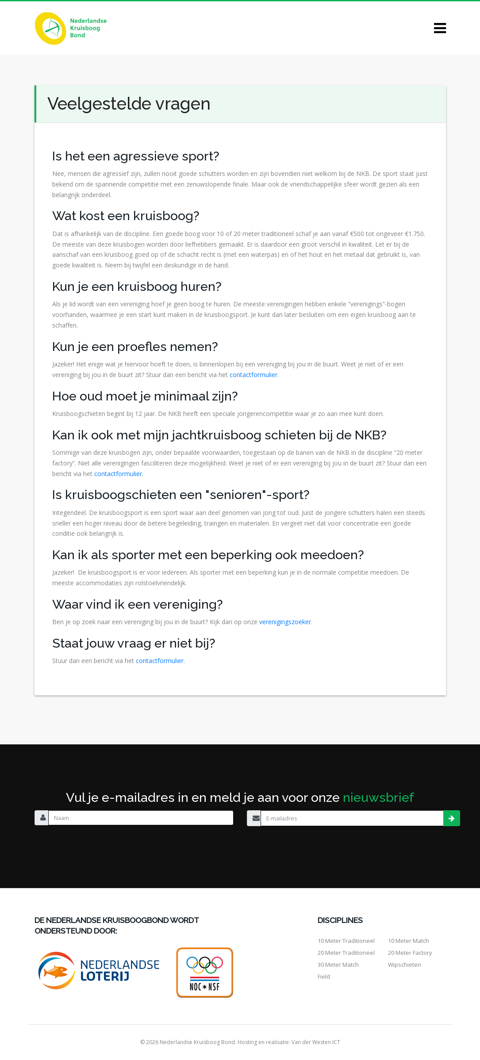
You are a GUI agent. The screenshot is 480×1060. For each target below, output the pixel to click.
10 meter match (408, 941)
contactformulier (253, 374)
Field (324, 976)
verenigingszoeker (285, 622)
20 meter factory (410, 953)
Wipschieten (404, 964)
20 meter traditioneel (346, 953)
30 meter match (338, 964)
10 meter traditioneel (346, 941)
